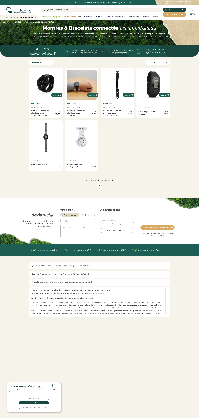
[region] (101, 17)
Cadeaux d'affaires (107, 399)
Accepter (33, 403)
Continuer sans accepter (34, 407)
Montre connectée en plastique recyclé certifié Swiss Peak (40, 113)
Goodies (6, 22)
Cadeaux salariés (106, 395)
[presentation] (157, 218)
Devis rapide (48, 380)
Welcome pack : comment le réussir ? (142, 399)
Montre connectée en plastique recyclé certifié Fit (76, 113)
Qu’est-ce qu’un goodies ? (138, 408)
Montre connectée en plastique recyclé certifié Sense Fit (112, 113)
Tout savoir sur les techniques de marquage (145, 412)
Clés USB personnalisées (109, 412)
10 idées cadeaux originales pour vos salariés (145, 402)
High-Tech (17, 22)
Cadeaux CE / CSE (106, 402)
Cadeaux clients (106, 392)
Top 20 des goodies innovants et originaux (144, 405)
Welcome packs (106, 408)
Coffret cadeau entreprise (110, 405)
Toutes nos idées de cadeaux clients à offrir (144, 395)
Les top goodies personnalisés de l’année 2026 (146, 392)
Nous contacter (109, 380)
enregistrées (159, 235)
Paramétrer (33, 398)
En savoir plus (14, 392)
